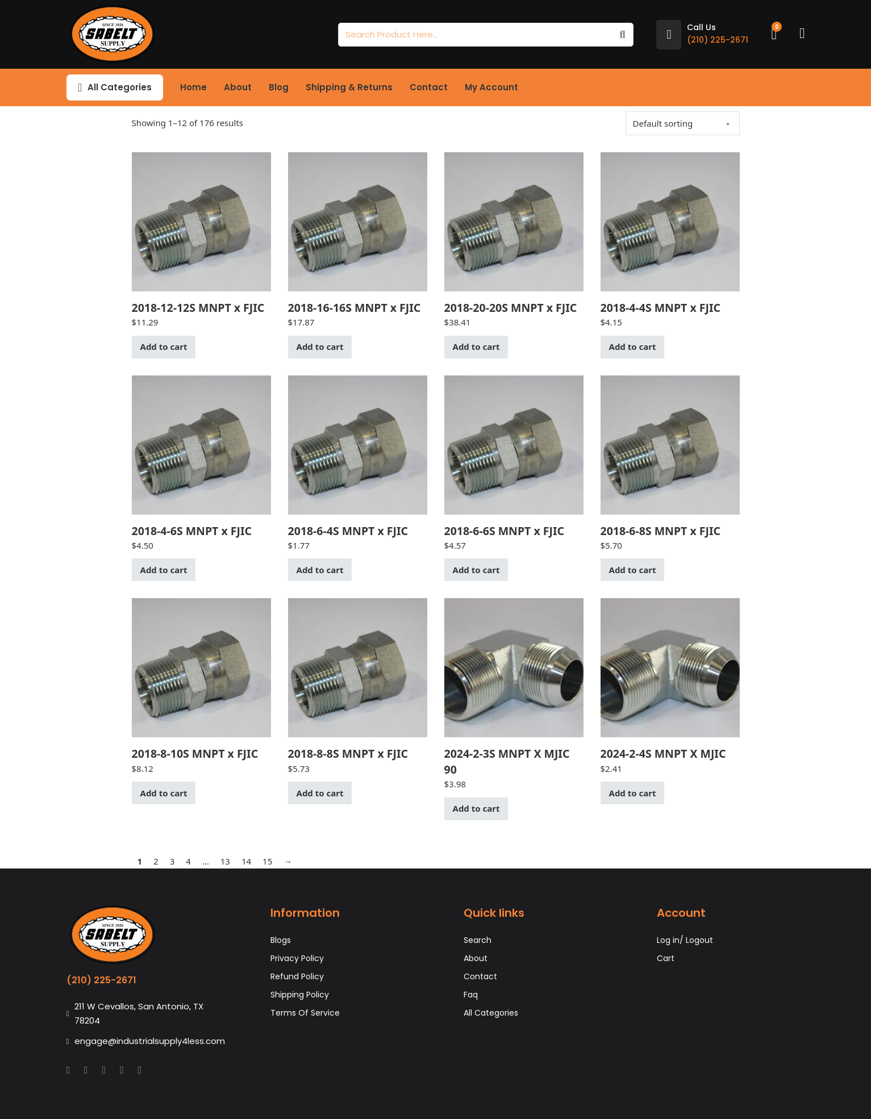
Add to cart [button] (163, 346)
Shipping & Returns (349, 87)
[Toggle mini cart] (774, 34)
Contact (429, 87)
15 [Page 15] (267, 861)
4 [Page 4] (188, 861)
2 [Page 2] (156, 861)
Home (193, 87)
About (238, 87)
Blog (279, 87)
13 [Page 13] (225, 861)
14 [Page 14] (246, 861)
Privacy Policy (297, 958)
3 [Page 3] (172, 861)
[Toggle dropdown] (80, 87)
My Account (491, 87)
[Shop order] (683, 123)
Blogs (280, 940)
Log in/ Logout (685, 940)
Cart (665, 958)
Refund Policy (297, 976)
